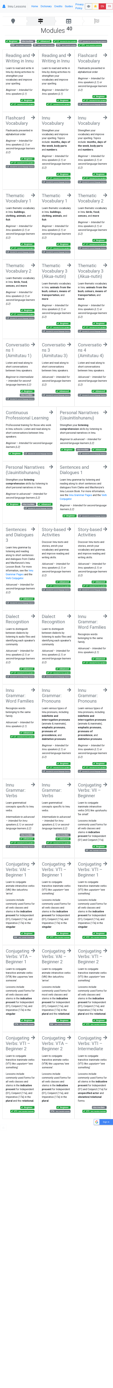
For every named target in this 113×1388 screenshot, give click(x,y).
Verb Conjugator (14, 578)
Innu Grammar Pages (80, 495)
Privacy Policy (79, 6)
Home (34, 6)
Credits (58, 6)
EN (102, 6)
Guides (69, 6)
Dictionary (46, 6)
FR (109, 6)
